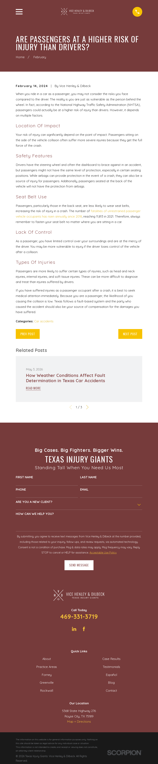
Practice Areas (46, 667)
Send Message (79, 565)
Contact (111, 690)
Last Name (88, 477)
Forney (47, 675)
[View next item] (87, 407)
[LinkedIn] (74, 629)
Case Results (111, 659)
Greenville (47, 682)
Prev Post (27, 334)
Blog (111, 682)
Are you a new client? (34, 502)
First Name (24, 477)
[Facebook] (84, 629)
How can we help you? (35, 514)
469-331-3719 (79, 616)
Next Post (130, 334)
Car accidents (43, 321)
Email (84, 489)
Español (111, 675)
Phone (21, 489)
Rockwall (46, 690)
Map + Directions (79, 721)
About (46, 659)
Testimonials (111, 667)
